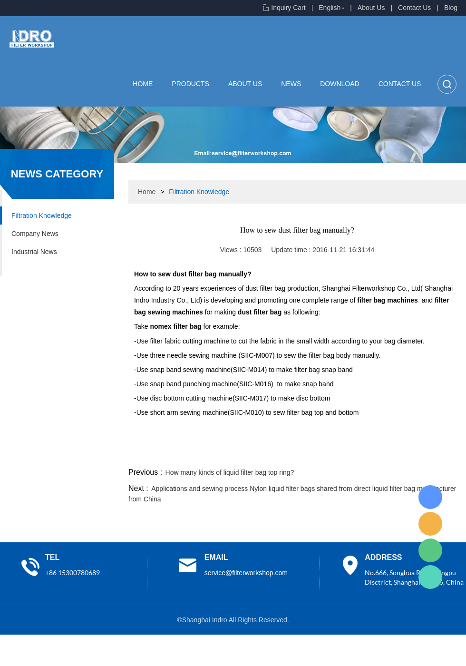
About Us (371, 7)
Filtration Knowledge (41, 215)
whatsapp (372, 454)
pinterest (398, 454)
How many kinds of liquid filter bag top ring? (229, 472)
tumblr (424, 454)
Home (143, 84)
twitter (347, 454)
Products (190, 84)
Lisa (430, 497)
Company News (34, 233)
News (291, 84)
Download (339, 84)
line (321, 454)
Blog (450, 7)
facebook (296, 454)
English (329, 7)
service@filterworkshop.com (246, 573)
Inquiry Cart (288, 7)
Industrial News (34, 251)
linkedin (449, 454)
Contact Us (414, 7)
